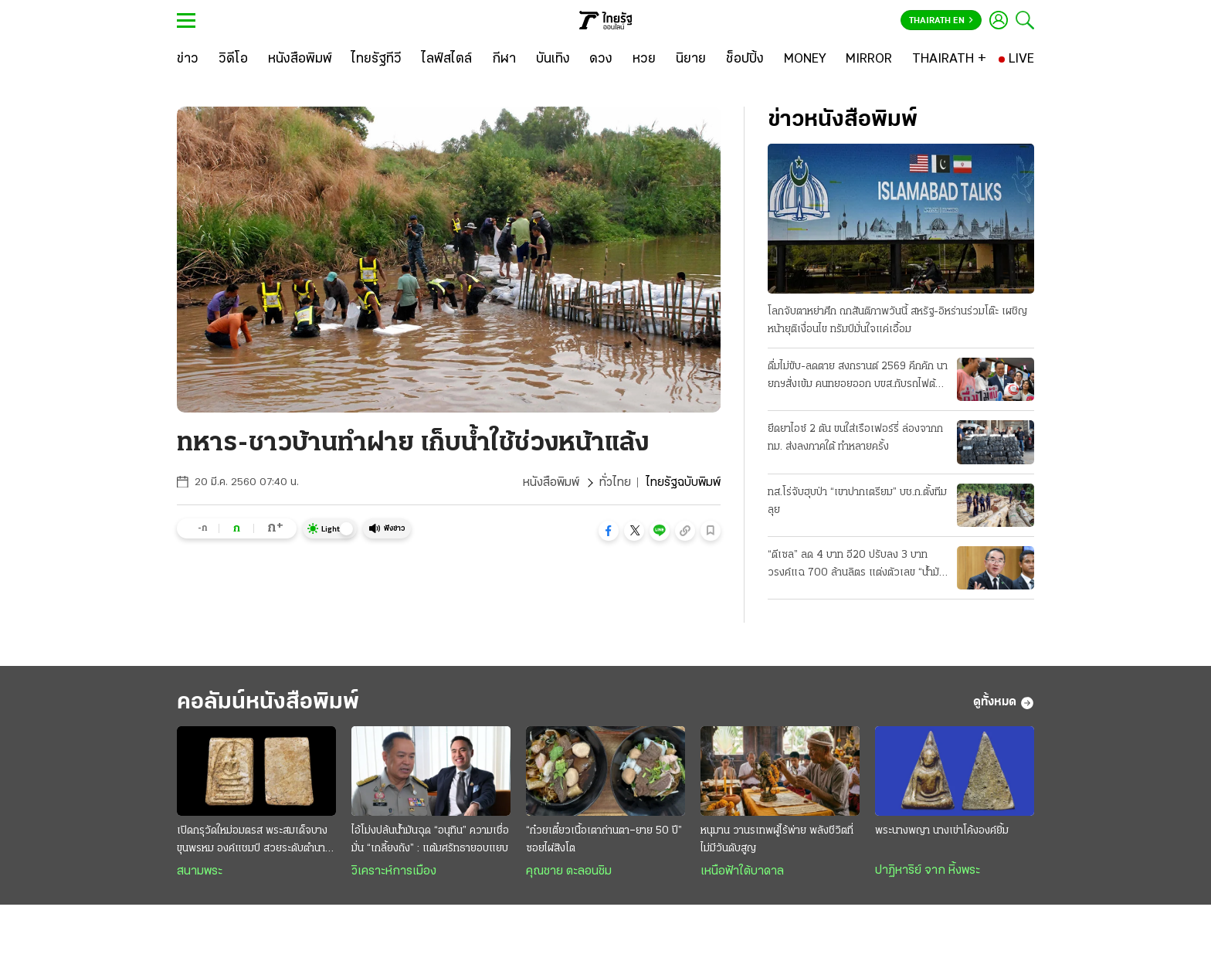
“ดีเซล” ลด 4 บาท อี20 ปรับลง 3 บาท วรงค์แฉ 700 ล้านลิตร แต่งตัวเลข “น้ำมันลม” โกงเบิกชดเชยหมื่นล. (856, 565)
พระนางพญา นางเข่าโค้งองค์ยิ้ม (942, 831)
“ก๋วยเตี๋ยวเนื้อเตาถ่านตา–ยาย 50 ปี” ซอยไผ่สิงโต (604, 839)
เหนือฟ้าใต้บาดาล (742, 871)
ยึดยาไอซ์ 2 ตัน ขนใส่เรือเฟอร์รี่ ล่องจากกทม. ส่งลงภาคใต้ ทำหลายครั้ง (855, 438)
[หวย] (644, 59)
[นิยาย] (691, 59)
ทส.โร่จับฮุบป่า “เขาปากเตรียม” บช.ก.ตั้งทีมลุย (857, 501)
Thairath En (941, 20)
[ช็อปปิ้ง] (745, 59)
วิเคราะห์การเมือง (393, 871)
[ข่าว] (187, 59)
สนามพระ (199, 871)
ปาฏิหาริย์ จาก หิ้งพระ (927, 870)
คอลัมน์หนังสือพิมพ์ (268, 703)
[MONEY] (805, 59)
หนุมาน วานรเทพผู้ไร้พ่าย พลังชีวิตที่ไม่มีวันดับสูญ (776, 839)
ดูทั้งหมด (1003, 703)
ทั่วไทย (615, 483)
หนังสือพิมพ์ (551, 483)
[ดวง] (600, 59)
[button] (609, 531)
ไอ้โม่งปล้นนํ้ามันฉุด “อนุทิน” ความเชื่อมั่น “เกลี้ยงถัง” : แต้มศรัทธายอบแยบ (430, 839)
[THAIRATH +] (949, 59)
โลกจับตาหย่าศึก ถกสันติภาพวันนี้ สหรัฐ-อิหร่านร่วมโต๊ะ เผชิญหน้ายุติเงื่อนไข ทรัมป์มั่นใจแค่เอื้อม (897, 320)
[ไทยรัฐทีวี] (376, 59)
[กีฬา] (504, 59)
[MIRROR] (869, 59)
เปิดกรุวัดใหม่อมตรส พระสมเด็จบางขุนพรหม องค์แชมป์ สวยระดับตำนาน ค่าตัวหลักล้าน (254, 841)
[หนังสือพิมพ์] (300, 59)
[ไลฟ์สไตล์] (447, 59)
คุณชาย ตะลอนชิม (569, 871)
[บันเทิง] (553, 59)
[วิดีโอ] (233, 59)
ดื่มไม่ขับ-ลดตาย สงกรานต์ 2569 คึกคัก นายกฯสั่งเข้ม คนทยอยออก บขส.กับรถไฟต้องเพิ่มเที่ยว (858, 377)
